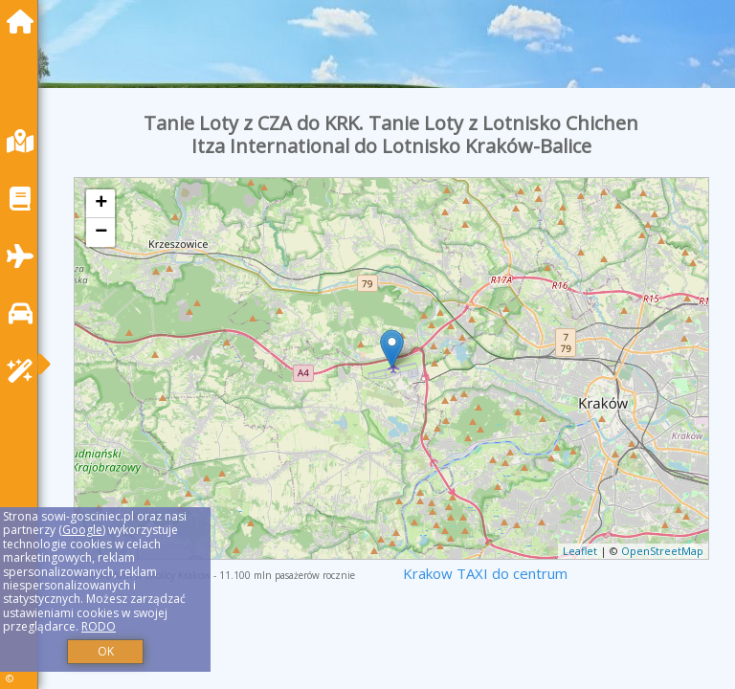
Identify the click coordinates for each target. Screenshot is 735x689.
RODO (98, 626)
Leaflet (580, 551)
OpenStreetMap (662, 551)
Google (82, 530)
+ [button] (101, 203)
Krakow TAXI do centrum (485, 573)
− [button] (101, 232)
